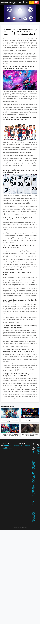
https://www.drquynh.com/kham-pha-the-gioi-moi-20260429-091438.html (33, 493)
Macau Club (38, 450)
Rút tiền (27, 2)
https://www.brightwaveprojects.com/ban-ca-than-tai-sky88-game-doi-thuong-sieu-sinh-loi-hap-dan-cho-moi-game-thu (33, 513)
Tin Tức (20, 2)
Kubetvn (38, 447)
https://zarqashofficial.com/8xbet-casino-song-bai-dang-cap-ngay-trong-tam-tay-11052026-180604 (33, 460)
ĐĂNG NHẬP (31, 2)
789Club (38, 453)
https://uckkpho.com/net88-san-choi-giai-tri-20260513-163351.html (33, 477)
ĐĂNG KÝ (36, 2)
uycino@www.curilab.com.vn (6, 448)
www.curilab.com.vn (7, 2)
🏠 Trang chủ (14, 2)
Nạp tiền (23, 2)
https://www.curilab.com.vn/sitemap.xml (22, 445)
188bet (38, 451)
